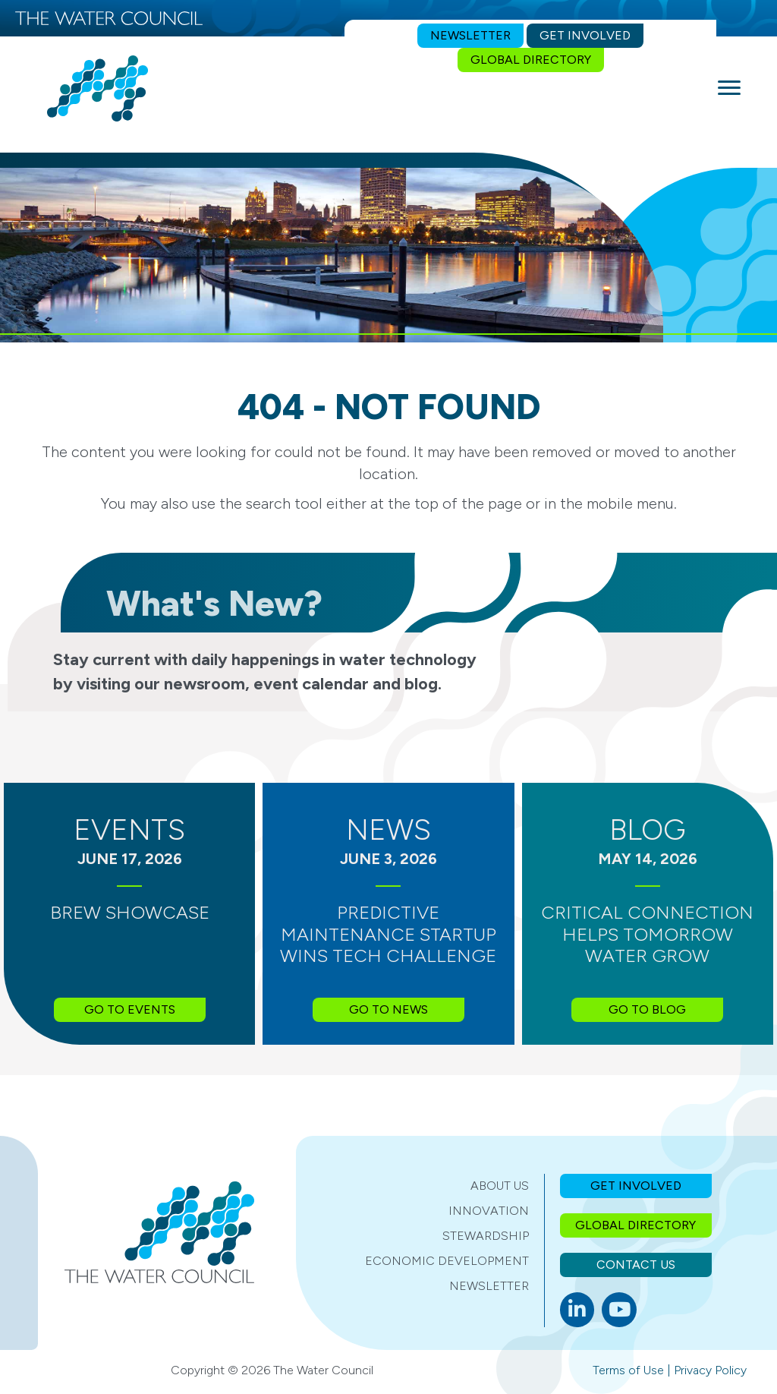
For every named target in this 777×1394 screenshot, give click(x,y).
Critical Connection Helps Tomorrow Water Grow (647, 934)
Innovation (488, 1210)
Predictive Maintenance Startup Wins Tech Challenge (388, 934)
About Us (499, 1185)
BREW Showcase (129, 912)
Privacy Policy (710, 1370)
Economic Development (447, 1261)
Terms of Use (628, 1370)
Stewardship (485, 1235)
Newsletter (489, 1286)
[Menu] (729, 88)
